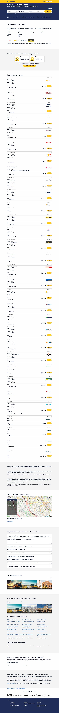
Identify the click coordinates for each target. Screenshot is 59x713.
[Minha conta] (44, 1)
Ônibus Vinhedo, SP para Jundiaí (42, 638)
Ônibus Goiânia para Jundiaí (41, 624)
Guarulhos (30, 677)
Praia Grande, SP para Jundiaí (27, 665)
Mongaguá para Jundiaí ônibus (12, 629)
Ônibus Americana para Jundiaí (12, 619)
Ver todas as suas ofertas (30, 65)
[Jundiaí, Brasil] (23, 11)
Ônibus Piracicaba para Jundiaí (12, 631)
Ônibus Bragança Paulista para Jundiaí (28, 621)
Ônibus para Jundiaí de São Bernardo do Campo (14, 634)
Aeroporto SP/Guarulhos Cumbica (12, 683)
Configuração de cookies (29, 703)
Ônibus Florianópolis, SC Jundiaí (27, 624)
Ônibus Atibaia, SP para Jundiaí (41, 619)
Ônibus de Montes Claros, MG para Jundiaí (28, 629)
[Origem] (12, 11)
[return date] (40, 11)
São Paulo (26, 677)
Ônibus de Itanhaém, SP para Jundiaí (42, 626)
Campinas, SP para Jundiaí (11, 665)
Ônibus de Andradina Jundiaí (26, 619)
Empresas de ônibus (15, 705)
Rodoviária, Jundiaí (10, 521)
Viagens (25, 705)
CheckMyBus (9, 688)
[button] (32, 513)
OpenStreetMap (47, 516)
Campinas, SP (35, 677)
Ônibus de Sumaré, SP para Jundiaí (12, 638)
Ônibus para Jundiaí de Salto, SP (12, 632)
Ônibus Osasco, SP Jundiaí (41, 629)
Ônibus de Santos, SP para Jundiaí (42, 632)
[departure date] (33, 11)
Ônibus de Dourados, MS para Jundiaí (13, 624)
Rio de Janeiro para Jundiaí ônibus (42, 631)
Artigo (38, 703)
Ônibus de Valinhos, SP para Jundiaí (27, 638)
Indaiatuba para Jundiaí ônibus (26, 626)
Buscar (49, 98)
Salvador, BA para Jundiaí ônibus (27, 632)
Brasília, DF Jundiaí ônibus (41, 621)
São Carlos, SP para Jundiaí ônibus (27, 634)
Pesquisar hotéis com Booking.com (13, 13)
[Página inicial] (11, 1)
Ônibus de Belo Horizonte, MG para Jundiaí (13, 621)
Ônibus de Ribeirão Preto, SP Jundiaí (27, 631)
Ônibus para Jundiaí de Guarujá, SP (12, 626)
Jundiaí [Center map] (49, 497)
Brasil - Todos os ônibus (14, 688)
